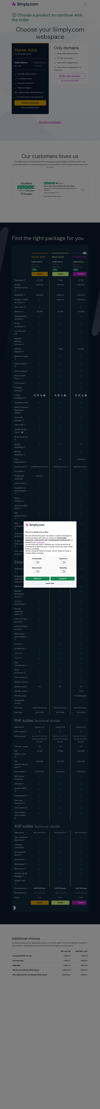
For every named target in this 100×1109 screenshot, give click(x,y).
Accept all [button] (62, 578)
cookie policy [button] (40, 542)
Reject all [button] (37, 578)
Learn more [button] (50, 583)
